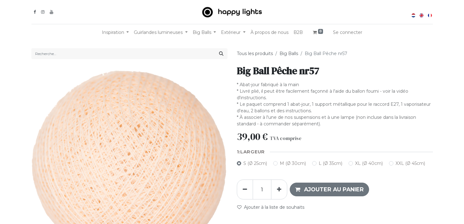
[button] (329, 189)
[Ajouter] (279, 189)
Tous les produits (255, 53)
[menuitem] (269, 32)
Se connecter (347, 32)
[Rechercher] (221, 53)
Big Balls (288, 53)
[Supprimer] (245, 189)
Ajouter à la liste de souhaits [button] (270, 207)
